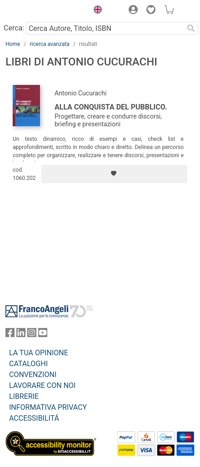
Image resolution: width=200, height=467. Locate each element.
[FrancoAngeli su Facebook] (10, 334)
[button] (95, 11)
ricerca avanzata (50, 44)
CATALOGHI (28, 363)
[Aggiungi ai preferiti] (114, 174)
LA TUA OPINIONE (38, 352)
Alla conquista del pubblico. (111, 107)
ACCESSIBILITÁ (34, 418)
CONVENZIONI (32, 374)
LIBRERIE (24, 396)
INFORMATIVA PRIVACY (48, 407)
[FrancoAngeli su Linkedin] (20, 334)
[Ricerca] (191, 28)
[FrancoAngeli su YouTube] (42, 334)
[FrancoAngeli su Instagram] (31, 334)
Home (12, 44)
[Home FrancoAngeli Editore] (36, 11)
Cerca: (14, 28)
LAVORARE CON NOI (42, 385)
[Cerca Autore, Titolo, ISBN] (105, 28)
